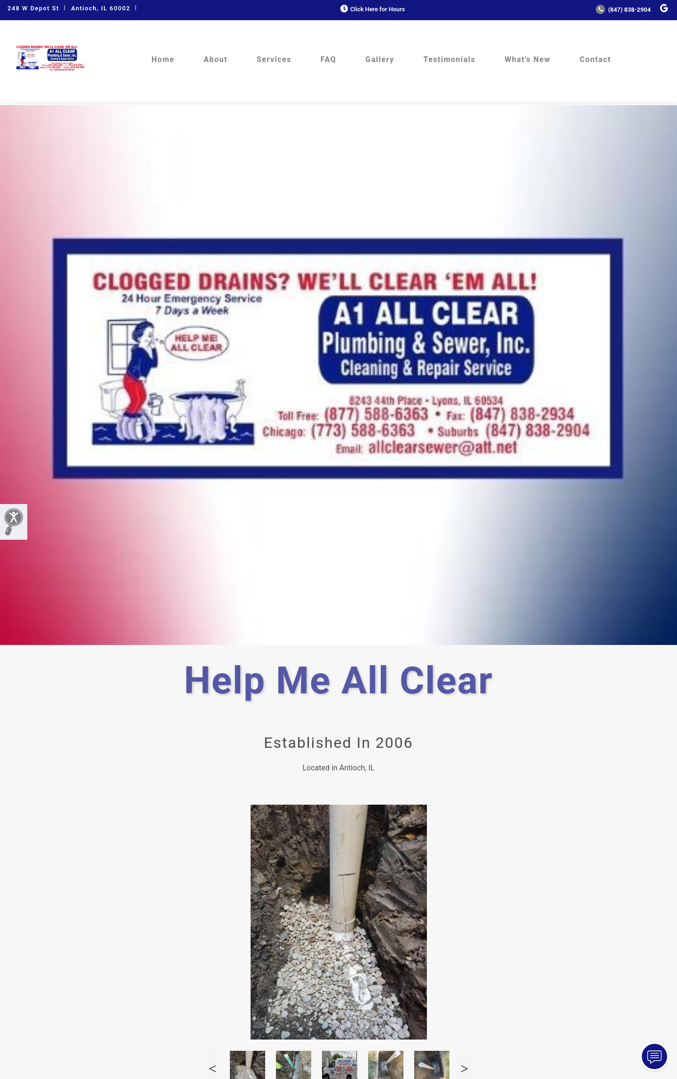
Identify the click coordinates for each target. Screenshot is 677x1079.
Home (162, 59)
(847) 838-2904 (623, 9)
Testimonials (449, 59)
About (216, 59)
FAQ (328, 59)
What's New (527, 59)
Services (274, 59)
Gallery (379, 59)
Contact (595, 59)
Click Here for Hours (371, 9)
